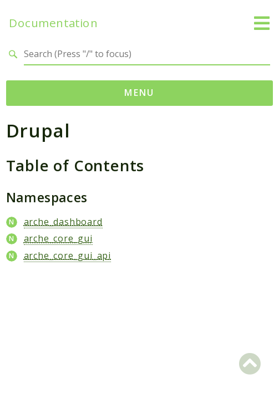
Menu (139, 92)
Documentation (53, 23)
